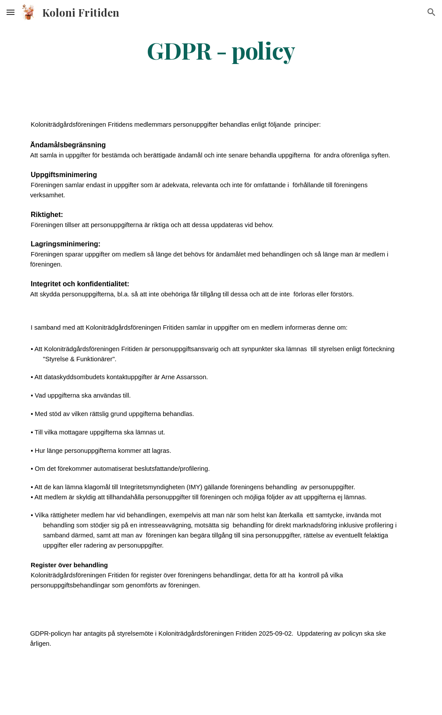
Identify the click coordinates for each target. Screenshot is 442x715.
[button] (10, 12)
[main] (221, 50)
